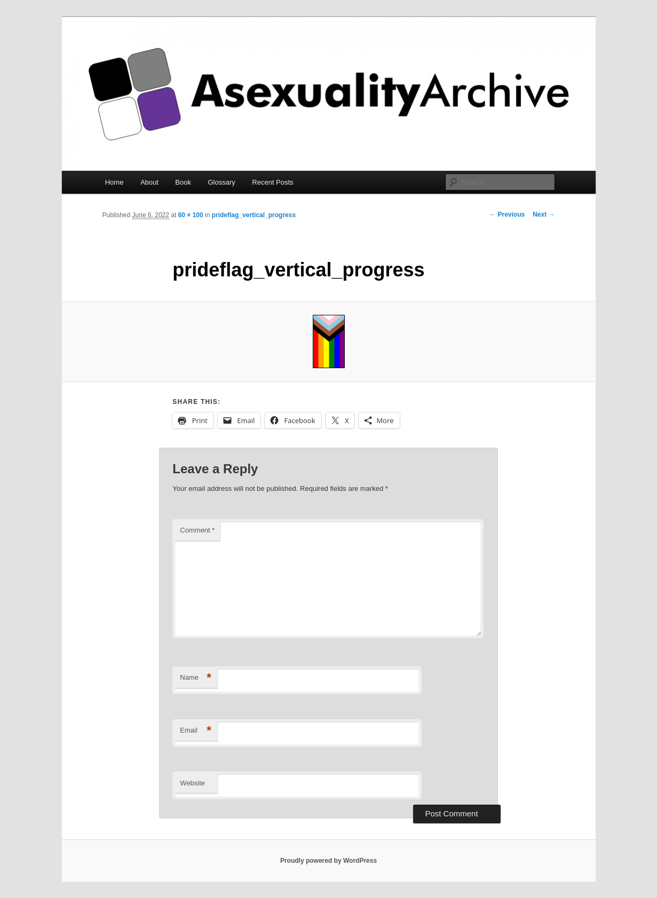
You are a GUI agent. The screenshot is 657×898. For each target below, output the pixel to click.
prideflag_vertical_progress (254, 215)
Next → (544, 214)
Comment (197, 530)
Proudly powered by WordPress (328, 860)
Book (183, 182)
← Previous (507, 214)
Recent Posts (272, 182)
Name (195, 678)
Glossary (221, 182)
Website (192, 783)
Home (114, 182)
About (149, 182)
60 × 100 (190, 215)
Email (195, 730)
